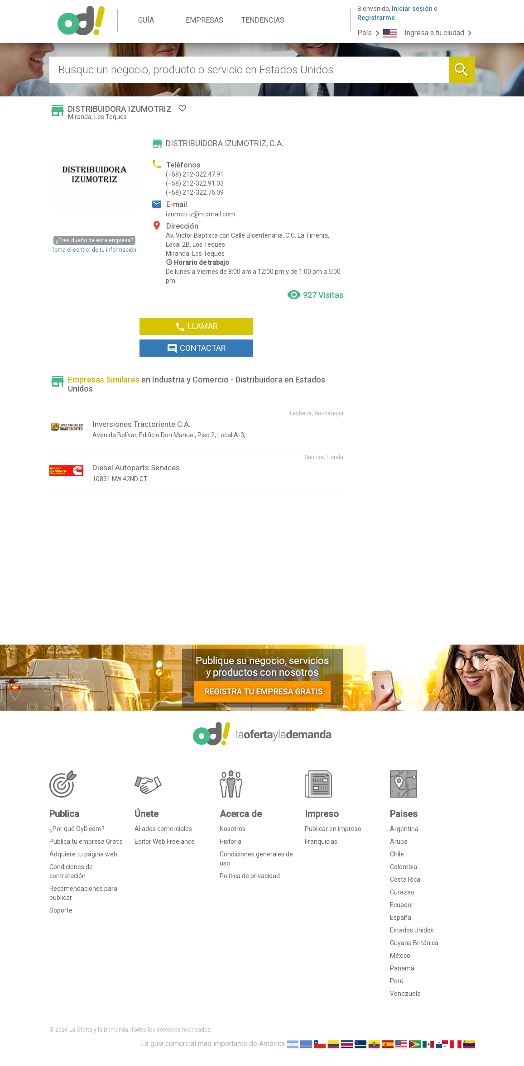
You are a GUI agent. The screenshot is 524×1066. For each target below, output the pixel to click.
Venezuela (405, 993)
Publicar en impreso (333, 828)
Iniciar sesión (412, 8)
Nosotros (232, 828)
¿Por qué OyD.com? (77, 828)
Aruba (399, 841)
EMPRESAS (204, 20)
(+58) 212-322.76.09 (195, 192)
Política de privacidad (250, 876)
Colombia (403, 866)
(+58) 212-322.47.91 (195, 174)
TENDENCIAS (262, 20)
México (400, 955)
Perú (397, 981)
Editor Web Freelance (165, 841)
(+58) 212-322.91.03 (195, 183)
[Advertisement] (196, 572)
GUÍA (146, 20)
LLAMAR (196, 326)
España (400, 917)
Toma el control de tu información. (95, 244)
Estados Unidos (412, 930)
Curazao (402, 892)
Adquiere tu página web (83, 854)
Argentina (404, 828)
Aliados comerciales (163, 828)
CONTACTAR (196, 348)
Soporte (60, 910)
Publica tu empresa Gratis (86, 841)
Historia (230, 841)
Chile (397, 854)
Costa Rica (405, 879)
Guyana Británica (414, 942)
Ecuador (401, 904)
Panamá (402, 968)
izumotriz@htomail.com (200, 214)
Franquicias (321, 841)
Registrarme (376, 17)
